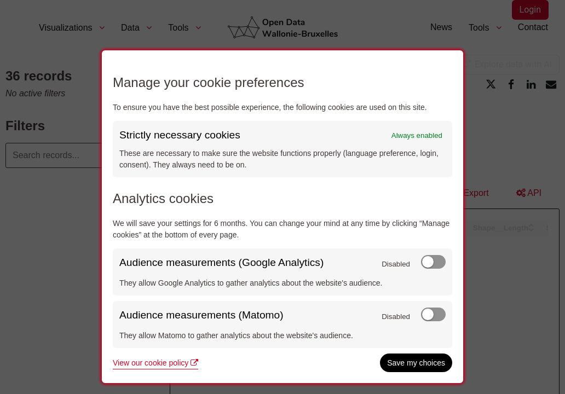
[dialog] (282, 216)
